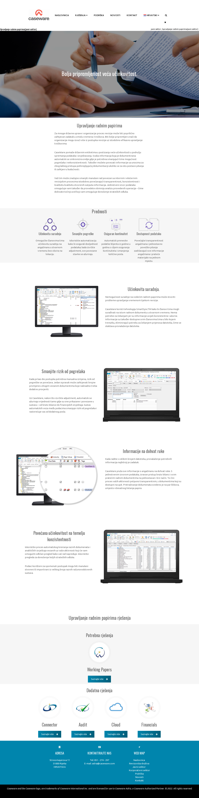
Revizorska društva (139, 763)
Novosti (115, 15)
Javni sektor (156, 29)
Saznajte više (99, 679)
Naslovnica (62, 15)
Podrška (99, 15)
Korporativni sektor (139, 770)
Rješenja (81, 15)
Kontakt (132, 15)
